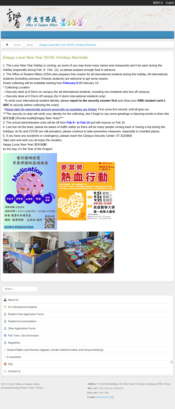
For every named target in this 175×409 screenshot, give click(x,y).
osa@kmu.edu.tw (102, 397)
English (170, 2)
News (30, 44)
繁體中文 (158, 2)
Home (17, 44)
